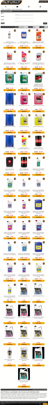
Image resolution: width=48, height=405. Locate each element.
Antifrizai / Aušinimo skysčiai (17, 9)
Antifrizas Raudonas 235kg (9, 126)
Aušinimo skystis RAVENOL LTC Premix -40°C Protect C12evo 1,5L (24, 212)
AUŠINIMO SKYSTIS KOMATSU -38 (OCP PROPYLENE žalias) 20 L (38, 85)
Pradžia (3, 9)
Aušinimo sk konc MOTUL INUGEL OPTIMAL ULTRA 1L (38, 42)
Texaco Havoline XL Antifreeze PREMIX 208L (24, 169)
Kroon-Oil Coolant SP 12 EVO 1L (24, 318)
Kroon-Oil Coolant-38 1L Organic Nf (9, 360)
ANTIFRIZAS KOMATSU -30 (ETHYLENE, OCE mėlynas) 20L (38, 64)
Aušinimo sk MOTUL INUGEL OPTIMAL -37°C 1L (24, 64)
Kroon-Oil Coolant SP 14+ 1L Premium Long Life (38, 360)
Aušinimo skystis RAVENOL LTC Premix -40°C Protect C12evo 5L (10, 233)
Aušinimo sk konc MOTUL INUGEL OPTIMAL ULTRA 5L (10, 64)
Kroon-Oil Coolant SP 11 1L (24, 296)
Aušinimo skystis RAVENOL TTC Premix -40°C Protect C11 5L (38, 275)
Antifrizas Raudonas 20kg (38, 105)
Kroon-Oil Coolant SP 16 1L (24, 338)
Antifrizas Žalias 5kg (24, 84)
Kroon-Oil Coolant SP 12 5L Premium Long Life (38, 318)
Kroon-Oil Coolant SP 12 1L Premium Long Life (9, 318)
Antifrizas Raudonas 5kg (24, 105)
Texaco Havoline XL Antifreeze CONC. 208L (38, 148)
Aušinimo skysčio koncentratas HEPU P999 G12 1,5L (9, 42)
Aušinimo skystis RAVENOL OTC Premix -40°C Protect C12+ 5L (10, 275)
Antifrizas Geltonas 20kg (38, 126)
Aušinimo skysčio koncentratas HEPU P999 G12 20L (24, 42)
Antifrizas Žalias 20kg (9, 84)
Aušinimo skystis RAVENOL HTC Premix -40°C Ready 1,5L (9, 254)
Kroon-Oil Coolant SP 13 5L (9, 338)
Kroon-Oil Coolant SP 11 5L (38, 296)
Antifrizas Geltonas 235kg (9, 147)
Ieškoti (45, 23)
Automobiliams (8, 9)
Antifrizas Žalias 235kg (9, 105)
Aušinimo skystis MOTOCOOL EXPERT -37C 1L (24, 148)
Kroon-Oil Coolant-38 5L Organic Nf (24, 360)
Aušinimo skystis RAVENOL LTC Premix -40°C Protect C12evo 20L (38, 212)
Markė (2, 13)
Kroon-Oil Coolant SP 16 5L (38, 338)
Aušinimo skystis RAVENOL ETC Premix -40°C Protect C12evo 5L (10, 212)
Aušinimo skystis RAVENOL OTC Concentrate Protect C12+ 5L (38, 233)
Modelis (2, 16)
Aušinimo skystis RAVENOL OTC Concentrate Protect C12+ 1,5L (24, 233)
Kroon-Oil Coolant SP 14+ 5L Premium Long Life (24, 381)
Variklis (2, 19)
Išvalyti (3, 23)
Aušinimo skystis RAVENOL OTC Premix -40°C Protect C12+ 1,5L (24, 275)
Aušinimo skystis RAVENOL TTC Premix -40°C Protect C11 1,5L (10, 297)
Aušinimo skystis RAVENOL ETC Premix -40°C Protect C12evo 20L (38, 191)
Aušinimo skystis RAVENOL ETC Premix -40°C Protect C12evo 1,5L (24, 191)
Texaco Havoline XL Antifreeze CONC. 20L (9, 169)
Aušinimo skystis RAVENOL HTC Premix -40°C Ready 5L (24, 254)
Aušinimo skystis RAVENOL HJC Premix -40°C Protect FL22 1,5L (38, 169)
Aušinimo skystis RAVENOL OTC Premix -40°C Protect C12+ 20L (38, 254)
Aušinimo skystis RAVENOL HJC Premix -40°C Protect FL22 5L (10, 191)
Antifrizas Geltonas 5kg (24, 126)
